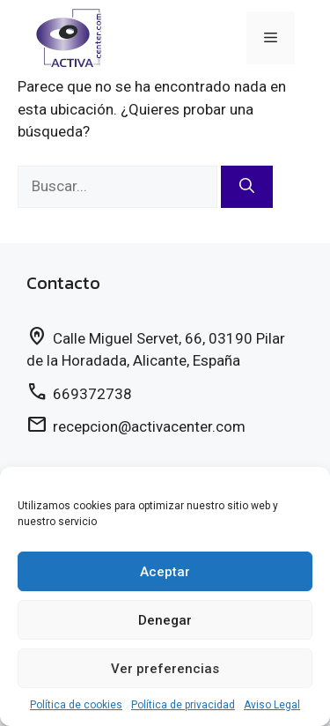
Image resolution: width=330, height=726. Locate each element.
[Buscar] (247, 187)
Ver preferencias (165, 669)
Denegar (165, 620)
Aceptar (165, 572)
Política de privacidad (183, 705)
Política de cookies (76, 705)
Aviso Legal (272, 705)
